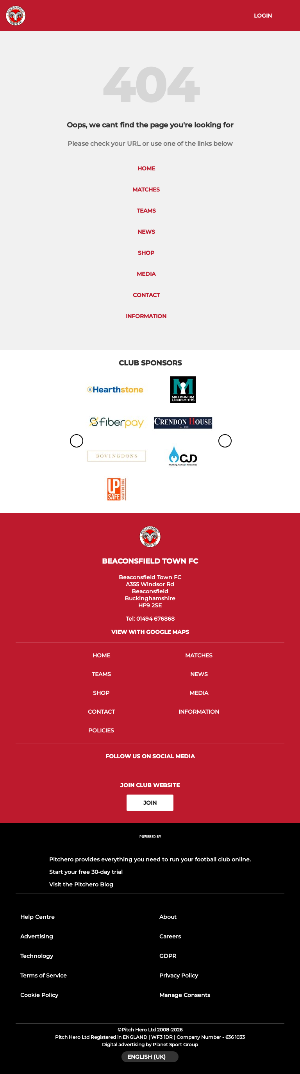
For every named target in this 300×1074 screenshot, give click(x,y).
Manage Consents (184, 995)
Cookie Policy (39, 995)
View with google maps (150, 632)
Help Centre (37, 916)
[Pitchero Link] (150, 847)
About (168, 916)
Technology (36, 955)
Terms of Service (43, 975)
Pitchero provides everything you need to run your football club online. (150, 859)
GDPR (167, 955)
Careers (170, 936)
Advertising (36, 936)
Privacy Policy (178, 975)
